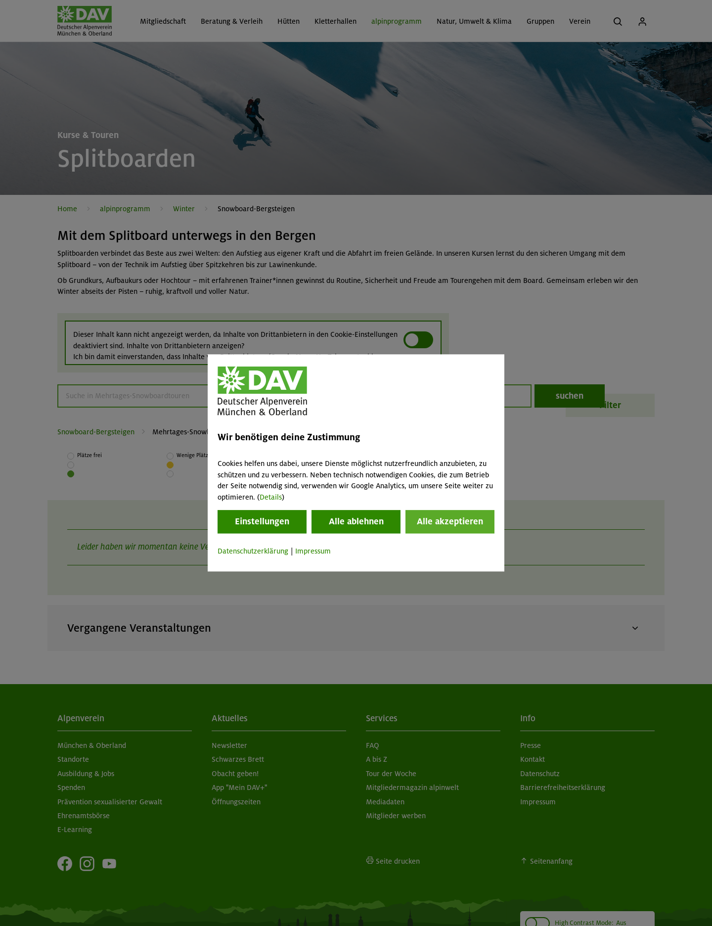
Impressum (313, 551)
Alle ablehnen (356, 521)
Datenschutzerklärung (253, 551)
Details (271, 497)
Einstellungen (262, 521)
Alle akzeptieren (450, 521)
